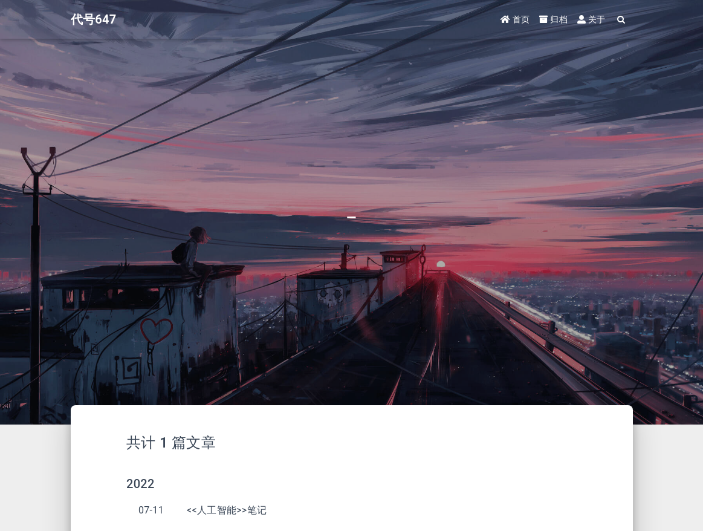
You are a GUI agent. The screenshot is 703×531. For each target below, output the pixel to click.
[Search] (622, 19)
